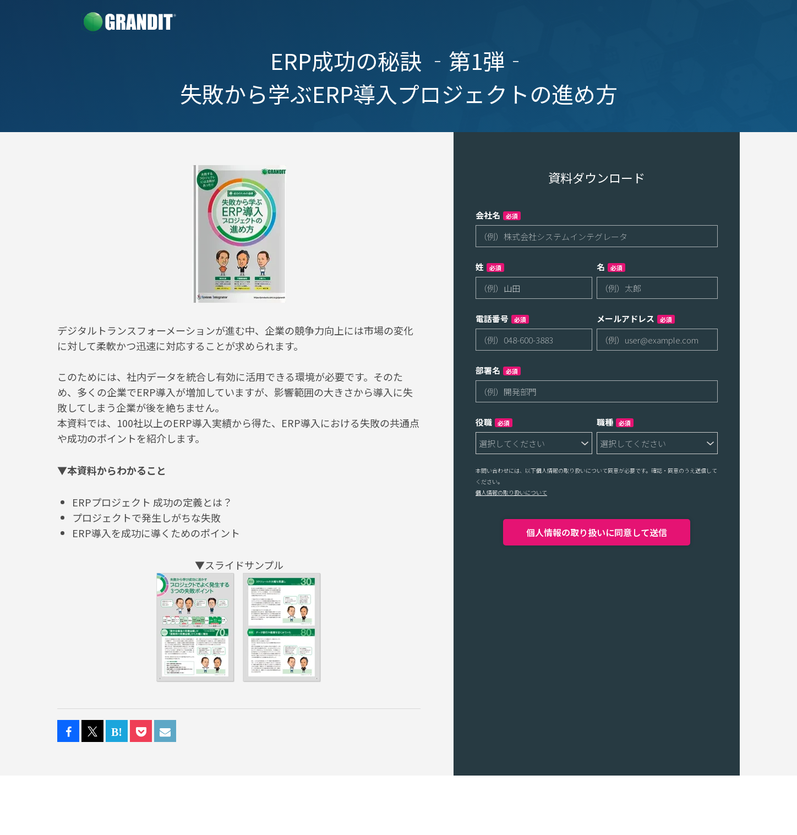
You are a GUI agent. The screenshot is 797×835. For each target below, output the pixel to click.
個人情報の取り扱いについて (511, 492)
